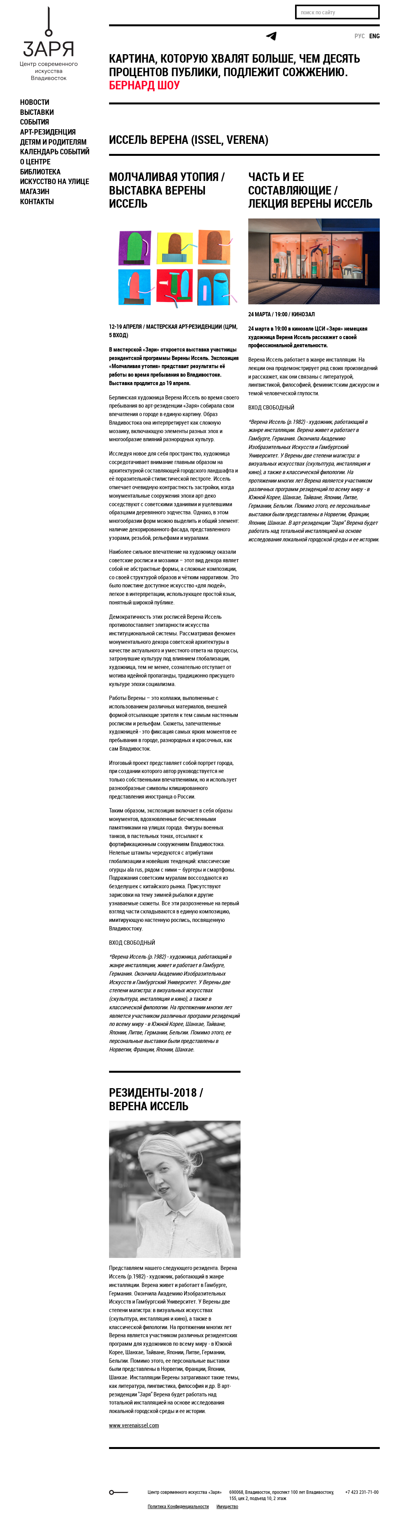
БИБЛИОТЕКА (40, 172)
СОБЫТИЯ (34, 122)
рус (360, 36)
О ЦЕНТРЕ (35, 162)
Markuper (36, 1492)
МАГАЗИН (35, 191)
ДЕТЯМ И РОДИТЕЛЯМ (53, 142)
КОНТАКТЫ (37, 201)
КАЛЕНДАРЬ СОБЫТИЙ (54, 152)
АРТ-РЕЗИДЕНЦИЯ (48, 132)
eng (374, 36)
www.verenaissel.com (134, 1425)
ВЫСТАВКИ (37, 112)
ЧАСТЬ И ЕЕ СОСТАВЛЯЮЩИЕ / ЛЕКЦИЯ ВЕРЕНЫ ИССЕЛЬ (310, 190)
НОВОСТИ (34, 102)
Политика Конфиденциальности (178, 1506)
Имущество (227, 1506)
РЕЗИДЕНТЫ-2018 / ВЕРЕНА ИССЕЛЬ (156, 1099)
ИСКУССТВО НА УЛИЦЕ (54, 181)
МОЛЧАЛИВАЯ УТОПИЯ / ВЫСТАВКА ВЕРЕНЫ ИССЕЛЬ (167, 190)
